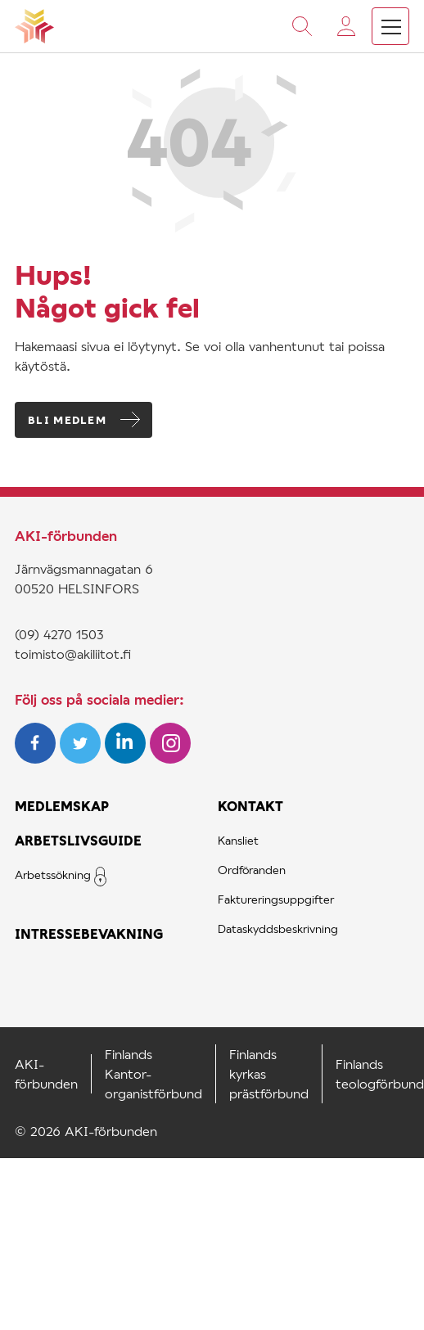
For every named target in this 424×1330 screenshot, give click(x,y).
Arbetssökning (53, 874)
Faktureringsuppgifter (276, 899)
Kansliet (238, 840)
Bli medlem (67, 419)
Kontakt (250, 806)
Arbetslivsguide (78, 840)
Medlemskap (62, 806)
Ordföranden (252, 870)
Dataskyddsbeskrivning (278, 929)
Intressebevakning (89, 933)
